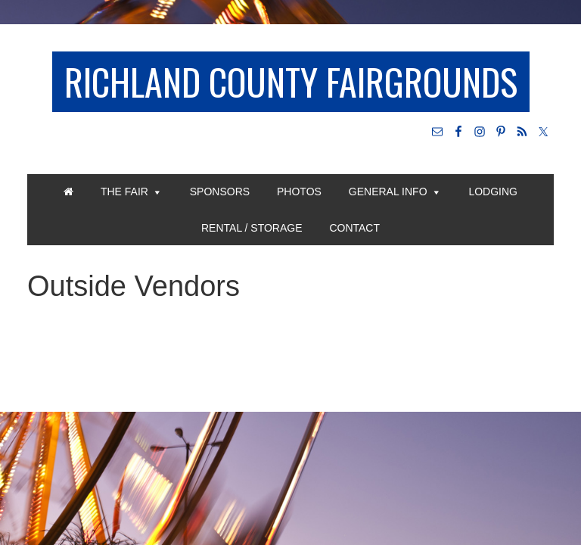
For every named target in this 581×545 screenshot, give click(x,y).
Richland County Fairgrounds (290, 81)
